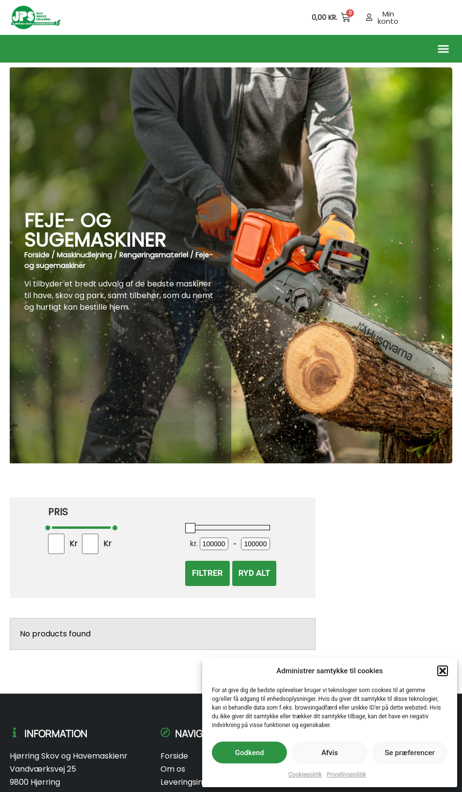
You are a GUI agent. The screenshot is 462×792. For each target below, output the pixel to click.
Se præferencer (410, 752)
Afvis (329, 752)
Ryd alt (255, 573)
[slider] (48, 527)
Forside (36, 255)
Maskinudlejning (84, 255)
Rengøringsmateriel (153, 255)
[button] (442, 671)
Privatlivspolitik (346, 774)
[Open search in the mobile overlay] (292, 17)
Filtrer (207, 573)
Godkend (249, 752)
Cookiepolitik (305, 774)
